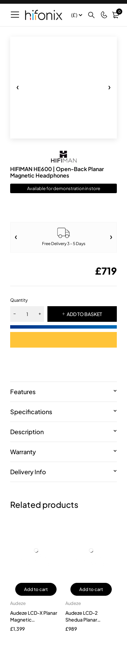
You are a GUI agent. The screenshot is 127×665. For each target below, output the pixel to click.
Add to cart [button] (36, 589)
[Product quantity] (27, 314)
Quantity (19, 300)
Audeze (18, 603)
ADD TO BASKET (84, 314)
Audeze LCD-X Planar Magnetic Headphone (33, 619)
